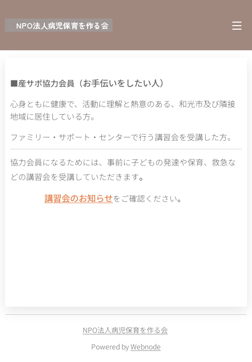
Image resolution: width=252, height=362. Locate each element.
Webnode (146, 346)
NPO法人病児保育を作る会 (125, 330)
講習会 (57, 198)
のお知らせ (91, 198)
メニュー (236, 25)
